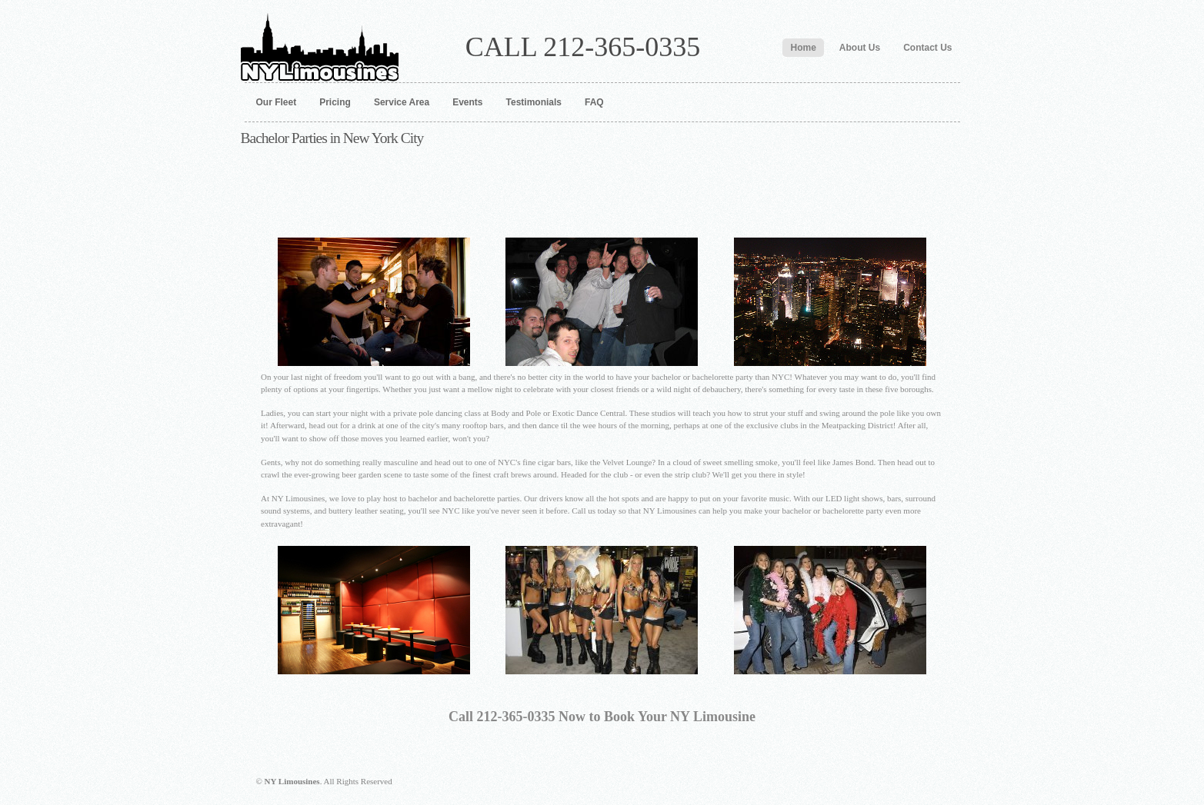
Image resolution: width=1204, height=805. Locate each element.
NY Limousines (320, 41)
